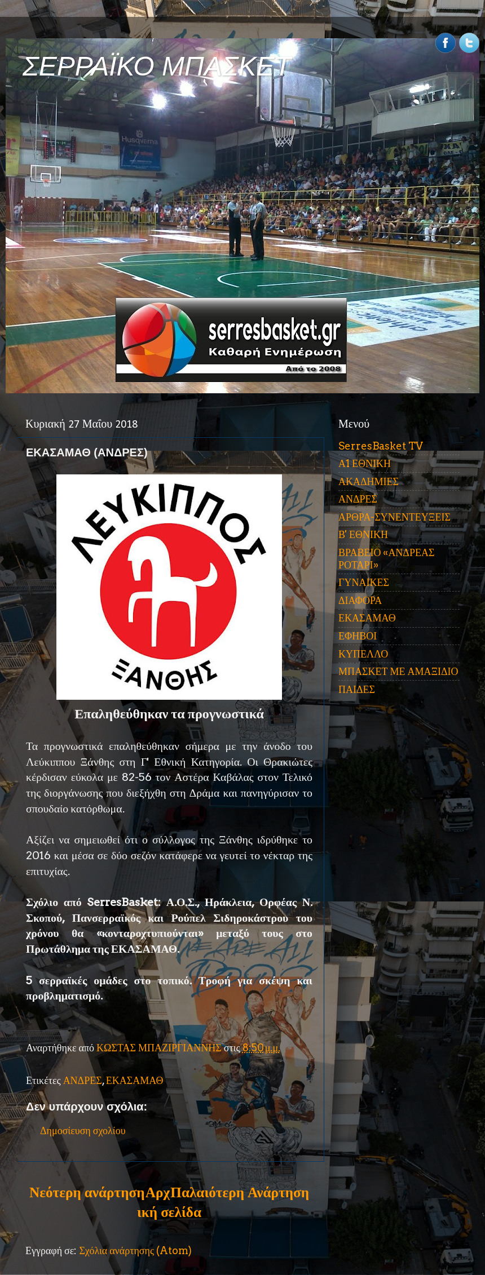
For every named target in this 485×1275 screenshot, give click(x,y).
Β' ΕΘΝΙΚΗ (363, 534)
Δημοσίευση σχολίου (83, 1130)
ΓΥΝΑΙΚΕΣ (363, 582)
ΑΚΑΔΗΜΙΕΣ (368, 481)
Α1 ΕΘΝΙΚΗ (364, 463)
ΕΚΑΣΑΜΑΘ (135, 1080)
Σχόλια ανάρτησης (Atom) (135, 1250)
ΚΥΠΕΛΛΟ (363, 654)
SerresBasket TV (380, 446)
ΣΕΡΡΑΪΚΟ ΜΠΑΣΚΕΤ (157, 66)
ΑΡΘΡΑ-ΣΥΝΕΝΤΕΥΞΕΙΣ (394, 517)
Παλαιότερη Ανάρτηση (239, 1192)
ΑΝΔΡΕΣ (82, 1080)
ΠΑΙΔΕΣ (356, 689)
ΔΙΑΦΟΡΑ (360, 600)
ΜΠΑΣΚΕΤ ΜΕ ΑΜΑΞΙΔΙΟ (398, 671)
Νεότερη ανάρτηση (86, 1192)
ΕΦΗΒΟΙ (357, 636)
